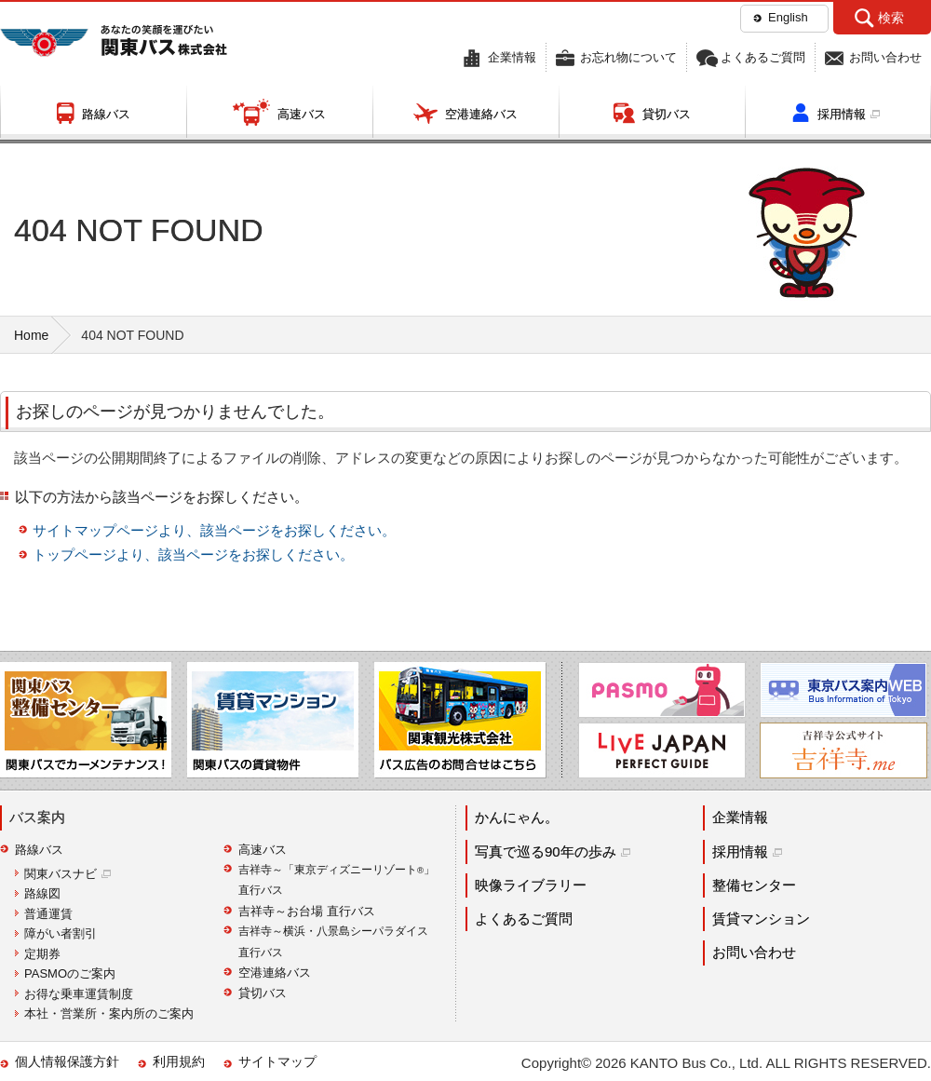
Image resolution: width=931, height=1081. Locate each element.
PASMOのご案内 (69, 973)
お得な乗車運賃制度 (78, 994)
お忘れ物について (628, 57)
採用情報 (841, 114)
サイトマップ (277, 1061)
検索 (891, 17)
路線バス (106, 114)
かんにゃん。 (517, 817)
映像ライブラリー (531, 885)
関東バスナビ (60, 874)
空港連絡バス (481, 114)
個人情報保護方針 (67, 1061)
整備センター (754, 885)
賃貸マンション (761, 918)
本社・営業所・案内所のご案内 (109, 1013)
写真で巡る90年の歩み (545, 851)
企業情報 (512, 57)
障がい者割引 (60, 933)
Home (31, 335)
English (788, 17)
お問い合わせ (885, 57)
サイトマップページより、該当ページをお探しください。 (214, 530)
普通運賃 (48, 914)
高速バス (301, 114)
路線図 (42, 893)
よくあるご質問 (763, 57)
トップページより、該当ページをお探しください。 (193, 554)
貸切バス (666, 114)
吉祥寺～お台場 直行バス (306, 911)
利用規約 (179, 1061)
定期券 (42, 954)
